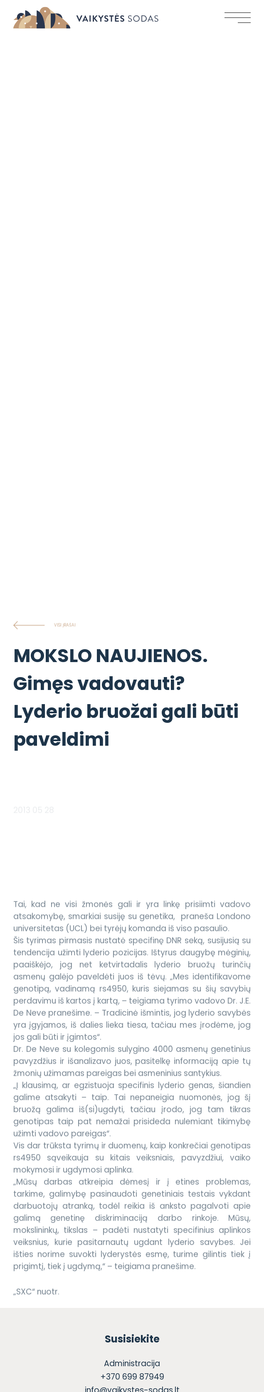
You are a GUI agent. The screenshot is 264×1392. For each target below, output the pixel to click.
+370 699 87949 (132, 1376)
